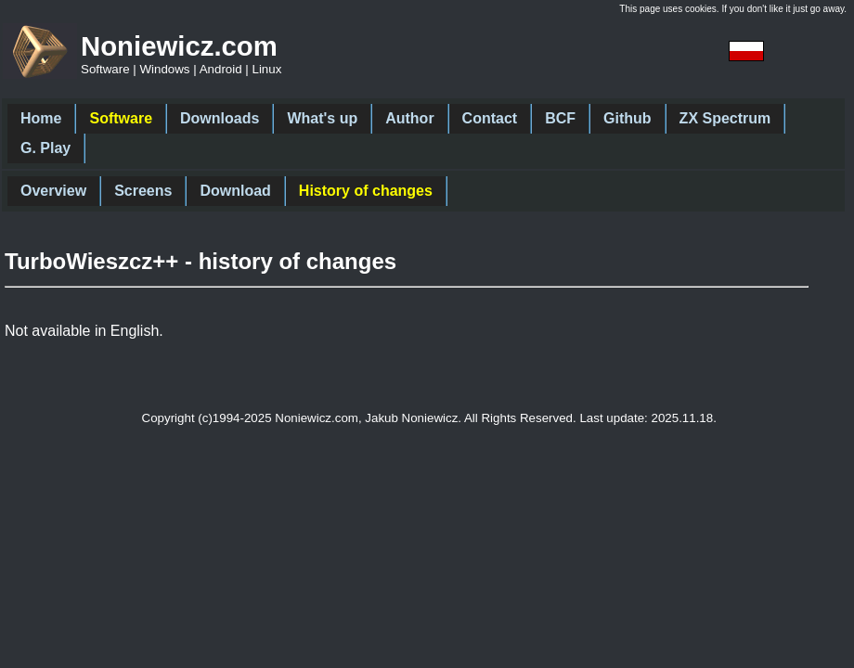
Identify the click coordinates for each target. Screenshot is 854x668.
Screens (143, 191)
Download (235, 191)
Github (627, 118)
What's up (322, 118)
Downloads (219, 118)
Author (409, 118)
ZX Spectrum (725, 118)
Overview (53, 191)
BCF (560, 118)
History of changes (366, 191)
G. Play (45, 148)
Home (40, 118)
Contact (490, 118)
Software (120, 118)
